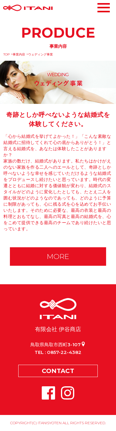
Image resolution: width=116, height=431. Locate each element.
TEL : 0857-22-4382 (58, 352)
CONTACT (58, 371)
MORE (58, 256)
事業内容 (19, 54)
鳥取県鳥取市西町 (58, 344)
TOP (6, 54)
